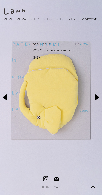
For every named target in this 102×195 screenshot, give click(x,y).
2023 (34, 19)
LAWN (56, 187)
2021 (60, 19)
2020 (73, 19)
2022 (47, 19)
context (89, 19)
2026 (8, 19)
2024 (21, 19)
